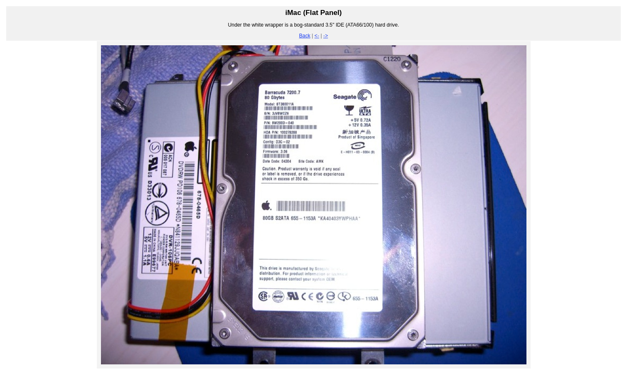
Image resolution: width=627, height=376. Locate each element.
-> (325, 36)
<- (317, 36)
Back (304, 36)
